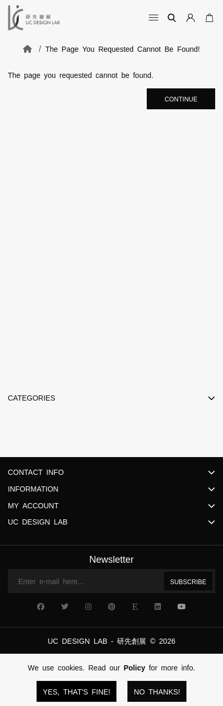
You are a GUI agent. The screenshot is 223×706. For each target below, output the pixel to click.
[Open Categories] (151, 18)
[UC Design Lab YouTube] (182, 606)
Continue (181, 99)
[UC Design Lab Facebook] (40, 606)
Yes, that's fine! (76, 691)
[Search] (171, 17)
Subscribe (188, 581)
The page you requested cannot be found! (122, 48)
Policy (134, 667)
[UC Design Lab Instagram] (88, 606)
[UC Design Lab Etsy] (135, 606)
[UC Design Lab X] (64, 606)
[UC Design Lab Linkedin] (158, 606)
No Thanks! (157, 691)
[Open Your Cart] (207, 17)
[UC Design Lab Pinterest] (111, 606)
